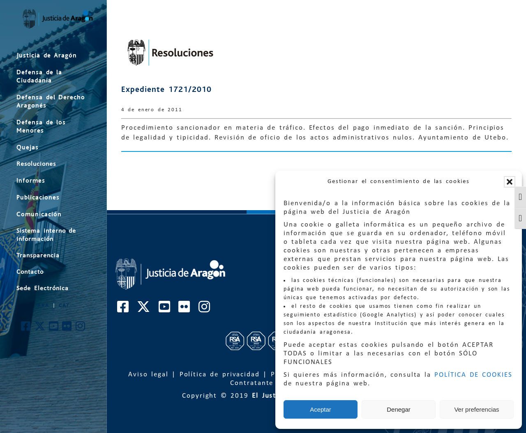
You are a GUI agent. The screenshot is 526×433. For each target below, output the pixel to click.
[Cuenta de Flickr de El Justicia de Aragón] (67, 328)
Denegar (399, 409)
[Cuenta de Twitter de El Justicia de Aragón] (40, 328)
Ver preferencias (476, 409)
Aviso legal (148, 374)
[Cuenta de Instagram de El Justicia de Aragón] (81, 328)
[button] (509, 182)
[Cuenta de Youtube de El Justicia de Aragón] (54, 328)
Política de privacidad (220, 374)
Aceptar (320, 409)
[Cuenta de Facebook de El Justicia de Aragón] (26, 328)
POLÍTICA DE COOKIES (473, 374)
